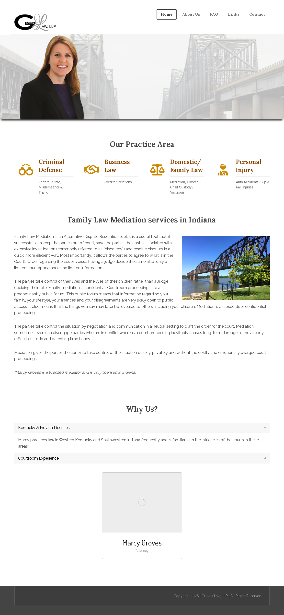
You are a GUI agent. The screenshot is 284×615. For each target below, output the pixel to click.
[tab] (142, 428)
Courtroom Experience (38, 458)
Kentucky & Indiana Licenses (44, 427)
